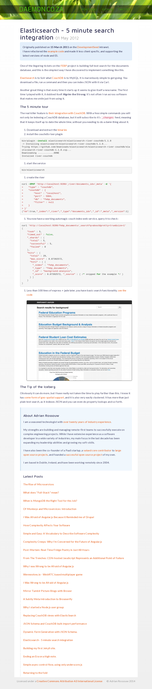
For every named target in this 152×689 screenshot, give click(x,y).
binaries (62, 129)
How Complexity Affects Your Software (46, 525)
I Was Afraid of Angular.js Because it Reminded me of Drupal (58, 517)
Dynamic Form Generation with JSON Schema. (50, 631)
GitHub (107, 9)
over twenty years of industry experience (87, 421)
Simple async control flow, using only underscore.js (52, 664)
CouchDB (57, 77)
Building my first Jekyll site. (39, 648)
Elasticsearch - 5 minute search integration (48, 639)
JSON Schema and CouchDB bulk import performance (55, 623)
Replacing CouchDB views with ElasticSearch (49, 615)
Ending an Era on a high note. (39, 656)
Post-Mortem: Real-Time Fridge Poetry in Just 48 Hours (56, 549)
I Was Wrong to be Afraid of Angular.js (45, 582)
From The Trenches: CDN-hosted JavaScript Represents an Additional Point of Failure (73, 558)
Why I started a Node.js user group (43, 607)
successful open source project (84, 454)
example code (56, 51)
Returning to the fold (35, 672)
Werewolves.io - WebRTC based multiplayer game (52, 574)
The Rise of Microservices (38, 484)
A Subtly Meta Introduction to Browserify (47, 598)
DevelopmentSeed (88, 47)
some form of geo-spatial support (44, 397)
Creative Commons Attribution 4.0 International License (69, 681)
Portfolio (89, 9)
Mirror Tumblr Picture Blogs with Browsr (47, 590)
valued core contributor (97, 450)
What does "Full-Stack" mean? (41, 492)
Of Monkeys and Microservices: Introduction (49, 508)
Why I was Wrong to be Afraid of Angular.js (48, 566)
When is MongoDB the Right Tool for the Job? (50, 500)
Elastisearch (27, 77)
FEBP (64, 65)
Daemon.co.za (41, 9)
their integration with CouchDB (67, 113)
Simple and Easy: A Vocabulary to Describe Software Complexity (61, 533)
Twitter (124, 9)
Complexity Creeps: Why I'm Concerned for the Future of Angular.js (62, 541)
